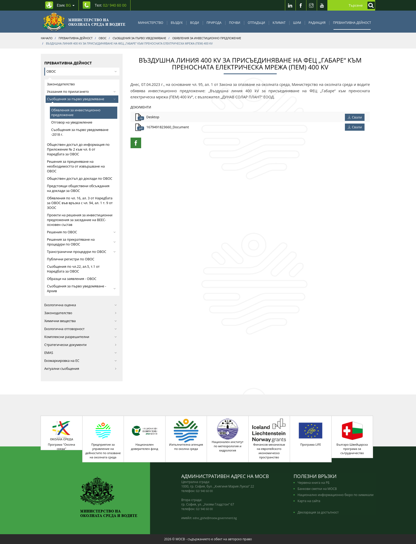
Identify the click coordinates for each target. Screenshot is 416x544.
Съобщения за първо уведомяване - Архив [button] (81, 288)
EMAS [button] (80, 352)
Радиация (317, 22)
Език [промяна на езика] (66, 5)
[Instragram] (311, 5)
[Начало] (84, 21)
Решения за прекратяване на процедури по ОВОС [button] (81, 242)
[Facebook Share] (136, 143)
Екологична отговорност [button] (80, 329)
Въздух (177, 22)
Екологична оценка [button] (80, 305)
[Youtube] (322, 5)
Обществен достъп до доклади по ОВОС (79, 178)
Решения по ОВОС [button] (81, 232)
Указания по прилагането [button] (81, 91)
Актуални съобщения (80, 368)
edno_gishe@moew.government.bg (215, 518)
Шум (297, 22)
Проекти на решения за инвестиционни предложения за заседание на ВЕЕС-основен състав (79, 220)
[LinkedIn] (290, 5)
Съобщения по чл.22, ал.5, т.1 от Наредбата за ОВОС (73, 269)
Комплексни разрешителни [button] (80, 337)
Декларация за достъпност (318, 512)
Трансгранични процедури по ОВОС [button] (81, 251)
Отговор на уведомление (71, 122)
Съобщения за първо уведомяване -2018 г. (80, 132)
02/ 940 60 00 (204, 491)
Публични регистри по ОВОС (70, 259)
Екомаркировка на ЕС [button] (80, 360)
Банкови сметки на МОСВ (317, 488)
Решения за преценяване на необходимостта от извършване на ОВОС (76, 166)
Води (194, 22)
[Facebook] (301, 5)
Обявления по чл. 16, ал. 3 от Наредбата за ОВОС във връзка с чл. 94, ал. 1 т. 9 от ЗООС (80, 203)
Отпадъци (256, 22)
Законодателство (61, 84)
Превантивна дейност (352, 22)
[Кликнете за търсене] (370, 5)
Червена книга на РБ (313, 482)
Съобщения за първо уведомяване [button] (81, 99)
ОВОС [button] (81, 71)
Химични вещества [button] (80, 321)
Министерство (150, 22)
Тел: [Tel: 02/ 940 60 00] (110, 5)
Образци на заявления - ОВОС (71, 279)
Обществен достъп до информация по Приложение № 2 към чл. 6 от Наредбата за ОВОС (78, 149)
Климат (278, 22)
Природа (214, 22)
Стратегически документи (80, 345)
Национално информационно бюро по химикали (335, 495)
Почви (234, 22)
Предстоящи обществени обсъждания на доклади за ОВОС (78, 188)
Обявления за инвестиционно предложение (76, 112)
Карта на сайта (308, 501)
